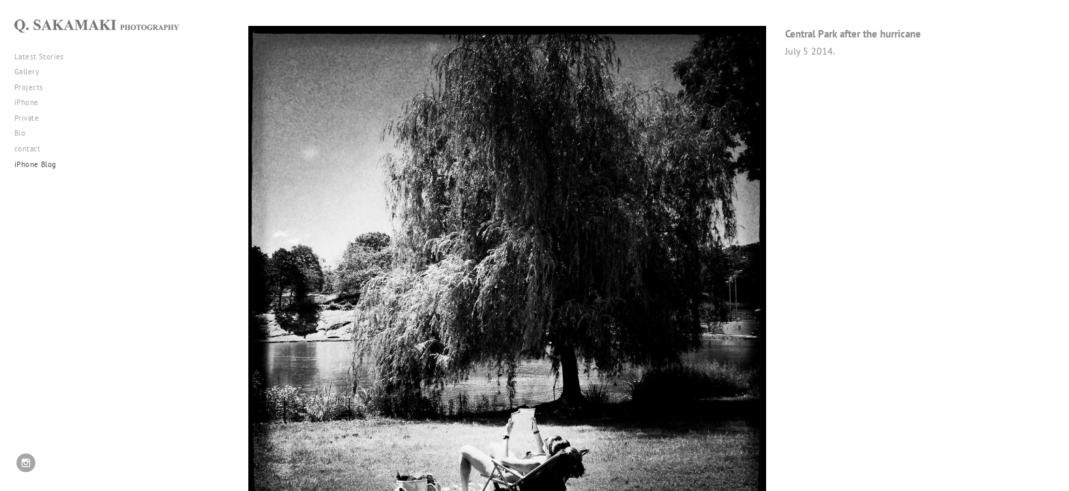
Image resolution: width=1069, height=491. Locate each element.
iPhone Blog (35, 164)
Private (26, 118)
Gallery (31, 71)
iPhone (31, 102)
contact (27, 148)
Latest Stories (44, 56)
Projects (33, 87)
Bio (19, 133)
